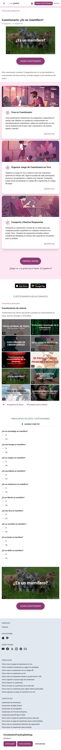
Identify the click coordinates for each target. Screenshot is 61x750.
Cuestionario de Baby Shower (12, 706)
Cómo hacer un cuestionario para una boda (16, 727)
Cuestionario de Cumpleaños (12, 709)
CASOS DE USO (7, 698)
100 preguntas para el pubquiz (36, 405)
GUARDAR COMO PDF (30, 424)
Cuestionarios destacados (11, 11)
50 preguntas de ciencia (15, 405)
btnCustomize (40, 744)
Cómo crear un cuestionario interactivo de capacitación (21, 724)
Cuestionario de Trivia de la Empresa (14, 712)
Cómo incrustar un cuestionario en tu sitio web (18, 686)
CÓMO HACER (7, 660)
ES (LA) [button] (56, 3)
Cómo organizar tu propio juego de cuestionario (18, 679)
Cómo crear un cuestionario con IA (14, 673)
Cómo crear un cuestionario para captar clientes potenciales (22, 689)
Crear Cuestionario (43, 3)
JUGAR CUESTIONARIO (30, 61)
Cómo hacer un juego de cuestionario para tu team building (22, 721)
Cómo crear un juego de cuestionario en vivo (17, 664)
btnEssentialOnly (25, 744)
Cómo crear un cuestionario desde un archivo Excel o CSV (22, 676)
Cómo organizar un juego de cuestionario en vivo (18, 692)
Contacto (5, 627)
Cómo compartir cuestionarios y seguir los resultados (20, 667)
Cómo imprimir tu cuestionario (12, 683)
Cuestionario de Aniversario (11, 702)
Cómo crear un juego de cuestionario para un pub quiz (20, 718)
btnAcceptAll (9, 744)
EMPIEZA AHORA (30, 261)
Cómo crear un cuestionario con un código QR (17, 670)
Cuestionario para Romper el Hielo (13, 715)
